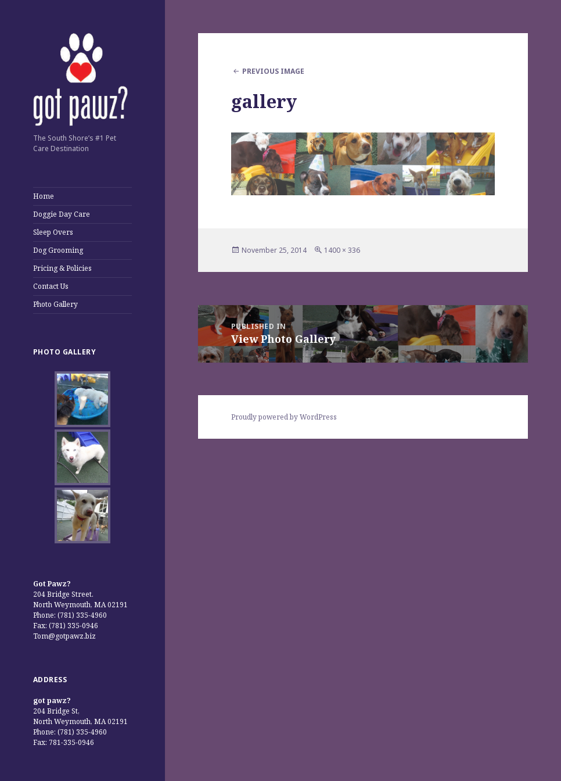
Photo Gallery (55, 304)
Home (43, 196)
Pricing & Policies (62, 268)
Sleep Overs (53, 232)
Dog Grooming (58, 250)
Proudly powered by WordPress (284, 417)
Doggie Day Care (61, 214)
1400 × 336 (342, 250)
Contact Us (51, 286)
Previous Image (273, 71)
